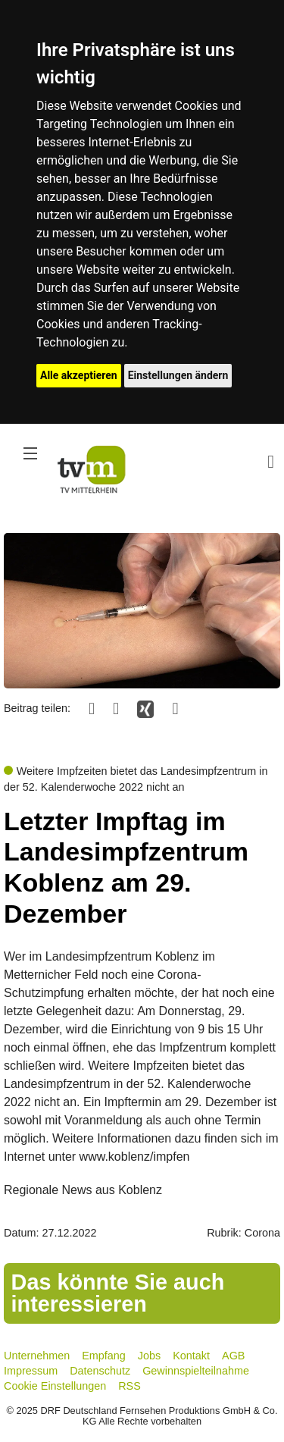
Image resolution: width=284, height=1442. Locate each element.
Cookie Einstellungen (55, 1386)
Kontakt (191, 1356)
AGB (233, 1356)
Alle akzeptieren (78, 375)
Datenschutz (100, 1371)
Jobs (149, 1356)
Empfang (104, 1356)
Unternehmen (37, 1356)
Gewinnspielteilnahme (195, 1371)
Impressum (31, 1371)
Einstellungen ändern (178, 375)
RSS (129, 1386)
